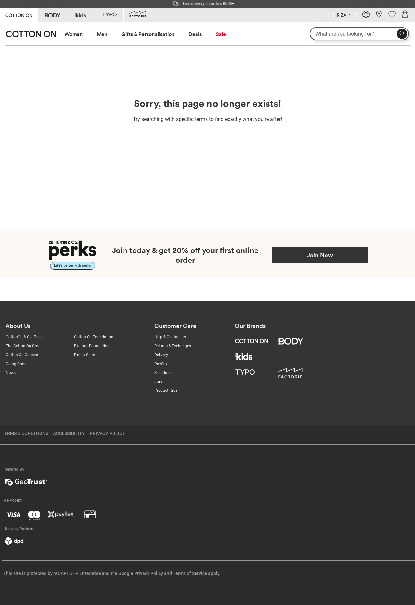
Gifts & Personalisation (147, 34)
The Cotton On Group (24, 346)
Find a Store (84, 355)
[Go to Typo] (109, 15)
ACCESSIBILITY (69, 433)
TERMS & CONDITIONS (25, 433)
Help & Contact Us (170, 337)
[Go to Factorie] (138, 15)
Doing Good (16, 364)
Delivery (161, 355)
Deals (195, 34)
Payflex (160, 364)
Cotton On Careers (22, 355)
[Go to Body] (52, 15)
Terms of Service (190, 573)
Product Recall (167, 390)
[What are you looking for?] (359, 34)
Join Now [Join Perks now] (320, 255)
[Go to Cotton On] (19, 14)
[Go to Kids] (80, 15)
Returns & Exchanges (172, 346)
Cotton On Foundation (93, 337)
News (11, 372)
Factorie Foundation (92, 346)
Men (102, 34)
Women (74, 34)
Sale (221, 34)
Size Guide (163, 372)
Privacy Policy (148, 573)
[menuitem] (80, 34)
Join (158, 381)
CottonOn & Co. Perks (24, 337)
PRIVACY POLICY (107, 433)
